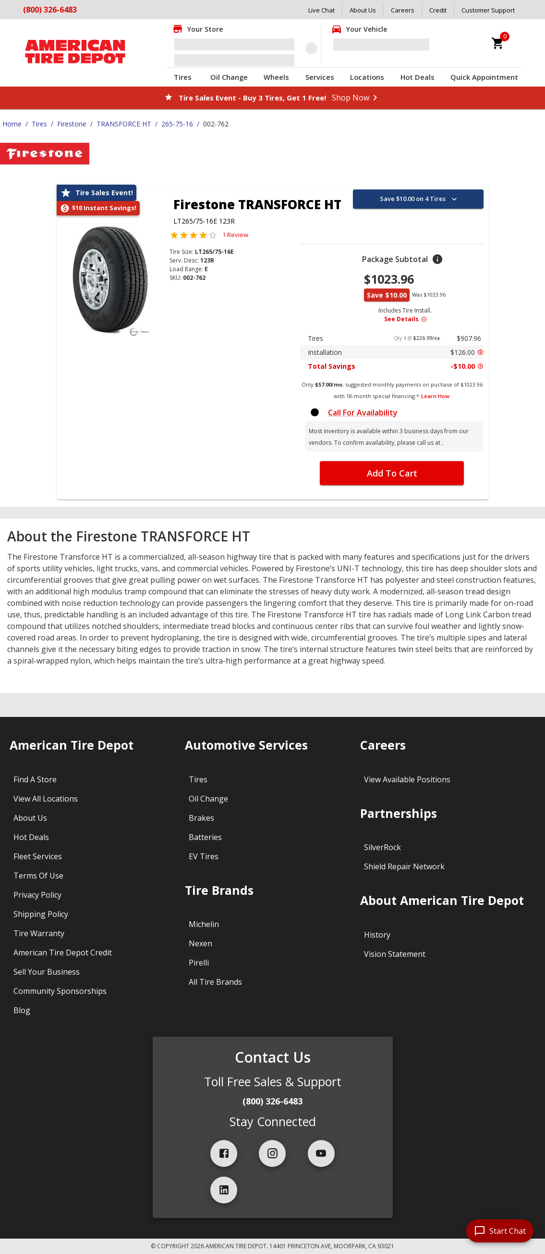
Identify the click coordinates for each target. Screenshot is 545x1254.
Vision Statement (394, 954)
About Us (363, 10)
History (377, 934)
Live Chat (321, 10)
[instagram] (272, 1153)
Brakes (201, 818)
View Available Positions (407, 779)
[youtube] (321, 1153)
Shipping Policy (40, 914)
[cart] (498, 43)
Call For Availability (363, 412)
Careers (402, 10)
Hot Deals (417, 77)
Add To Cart (392, 473)
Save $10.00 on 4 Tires (419, 199)
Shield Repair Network (404, 866)
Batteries (205, 837)
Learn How (435, 396)
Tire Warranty (38, 933)
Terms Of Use (38, 875)
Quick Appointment (484, 77)
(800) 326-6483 (50, 9)
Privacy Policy (37, 895)
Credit (438, 10)
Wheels (276, 77)
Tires (183, 77)
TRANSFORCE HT (124, 123)
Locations (367, 77)
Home (12, 123)
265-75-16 (177, 123)
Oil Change (229, 77)
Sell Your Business (46, 971)
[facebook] (223, 1153)
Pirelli (199, 962)
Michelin (204, 924)
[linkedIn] (223, 1190)
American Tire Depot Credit (62, 952)
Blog (21, 1010)
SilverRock (382, 847)
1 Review (235, 234)
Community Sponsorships (60, 991)
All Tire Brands (215, 982)
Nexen (200, 943)
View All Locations (45, 798)
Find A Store (35, 779)
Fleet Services (37, 856)
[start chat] (499, 1230)
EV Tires (203, 856)
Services (319, 77)
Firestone (71, 123)
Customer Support (488, 10)
